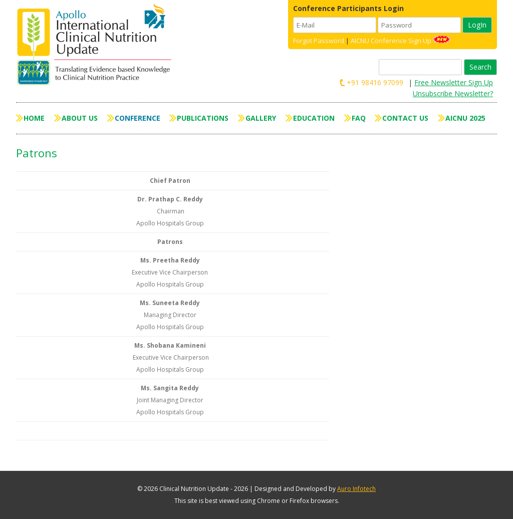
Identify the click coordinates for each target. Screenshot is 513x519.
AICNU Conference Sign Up (391, 40)
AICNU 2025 (465, 118)
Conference (137, 118)
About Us (80, 118)
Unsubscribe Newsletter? (453, 93)
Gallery (260, 118)
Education (314, 118)
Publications (202, 118)
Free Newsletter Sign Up (453, 82)
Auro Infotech (356, 488)
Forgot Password (318, 40)
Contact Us (405, 118)
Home (34, 118)
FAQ (359, 118)
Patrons (36, 152)
